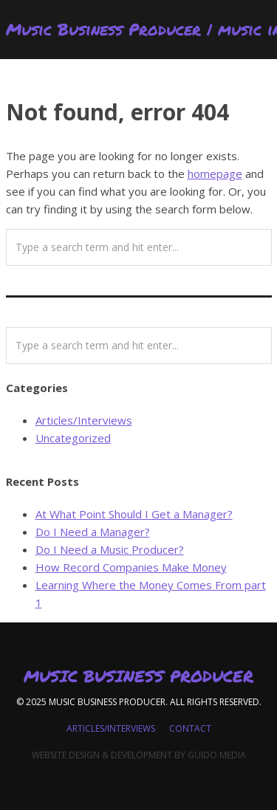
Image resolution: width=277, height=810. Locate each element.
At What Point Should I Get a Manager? (134, 514)
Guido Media (217, 755)
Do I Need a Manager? (92, 531)
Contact (190, 728)
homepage (215, 173)
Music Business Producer (138, 676)
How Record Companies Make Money (131, 567)
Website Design (66, 755)
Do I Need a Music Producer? (109, 549)
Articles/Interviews (83, 420)
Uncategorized (73, 437)
